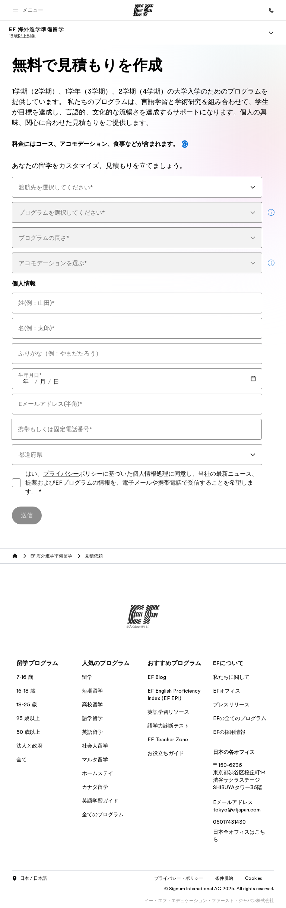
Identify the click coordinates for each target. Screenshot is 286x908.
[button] (29, 10)
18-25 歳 (26, 704)
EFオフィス (226, 691)
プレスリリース (231, 704)
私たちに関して (231, 677)
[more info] (271, 212)
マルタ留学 (95, 759)
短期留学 (92, 691)
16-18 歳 (25, 691)
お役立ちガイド (165, 753)
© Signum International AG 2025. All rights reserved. (219, 888)
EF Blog (156, 677)
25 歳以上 (28, 718)
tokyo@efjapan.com (237, 810)
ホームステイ (97, 773)
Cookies (253, 878)
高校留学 (92, 704)
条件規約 (224, 878)
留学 (87, 677)
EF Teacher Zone (167, 739)
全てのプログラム (103, 814)
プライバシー (61, 474)
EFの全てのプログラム (239, 718)
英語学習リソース (168, 712)
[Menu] (271, 33)
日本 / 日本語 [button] (29, 879)
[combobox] (137, 187)
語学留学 (92, 718)
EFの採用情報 (229, 732)
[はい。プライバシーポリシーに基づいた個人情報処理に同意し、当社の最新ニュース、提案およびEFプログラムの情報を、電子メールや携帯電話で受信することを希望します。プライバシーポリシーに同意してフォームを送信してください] (16, 482)
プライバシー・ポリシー (178, 878)
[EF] (143, 10)
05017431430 (229, 822)
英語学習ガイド (100, 801)
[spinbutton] (25, 381)
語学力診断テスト (168, 726)
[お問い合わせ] (271, 10)
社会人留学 (95, 746)
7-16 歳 (24, 677)
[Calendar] (253, 378)
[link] (36, 32)
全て (21, 759)
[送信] (27, 515)
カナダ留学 (95, 787)
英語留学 (92, 732)
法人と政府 (29, 746)
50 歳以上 (28, 732)
